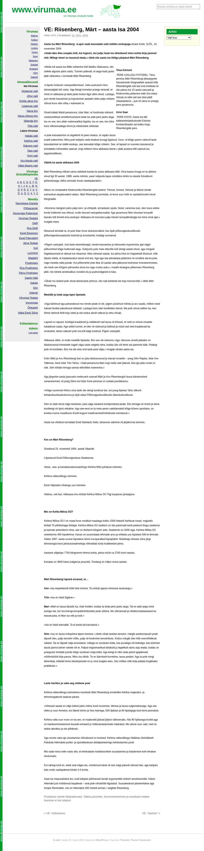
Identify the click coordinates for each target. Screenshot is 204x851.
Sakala (34, 282)
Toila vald (32, 125)
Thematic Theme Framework (135, 840)
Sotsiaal (34, 65)
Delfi (35, 223)
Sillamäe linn (31, 121)
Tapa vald (32, 150)
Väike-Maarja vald (28, 165)
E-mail (56, 840)
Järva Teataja (30, 243)
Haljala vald (31, 135)
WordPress (102, 840)
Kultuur (34, 40)
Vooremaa (31, 302)
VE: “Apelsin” (151, 813)
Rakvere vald (30, 145)
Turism (34, 52)
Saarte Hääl (31, 277)
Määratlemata (73, 796)
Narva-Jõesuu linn (28, 116)
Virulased (33, 69)
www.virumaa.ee (44, 9)
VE (36, 178)
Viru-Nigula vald (29, 160)
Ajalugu (34, 36)
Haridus (34, 44)
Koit (36, 248)
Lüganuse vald (30, 106)
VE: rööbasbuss (54, 813)
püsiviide (97, 796)
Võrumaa (24, 297)
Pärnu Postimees (28, 273)
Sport (35, 56)
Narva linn (32, 111)
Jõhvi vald (32, 96)
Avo (53, 35)
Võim (35, 73)
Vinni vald (32, 155)
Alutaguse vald (30, 91)
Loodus (34, 48)
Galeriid (34, 77)
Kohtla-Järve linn (28, 101)
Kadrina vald (31, 140)
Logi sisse (33, 333)
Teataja (33, 297)
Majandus (33, 60)
